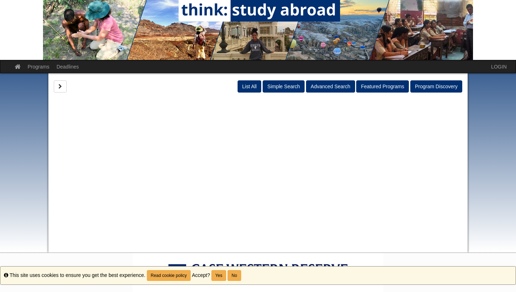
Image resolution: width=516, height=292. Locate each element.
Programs (38, 67)
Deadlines (68, 67)
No (234, 275)
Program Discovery (436, 86)
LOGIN (499, 67)
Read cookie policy (169, 275)
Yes (219, 275)
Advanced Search (330, 86)
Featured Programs (382, 86)
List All (249, 86)
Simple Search (283, 86)
